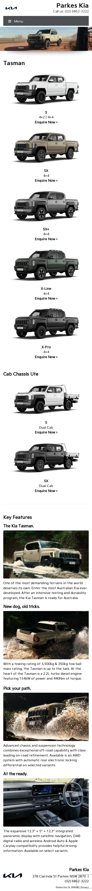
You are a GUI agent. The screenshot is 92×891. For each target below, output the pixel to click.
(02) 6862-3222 (77, 11)
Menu (15, 21)
